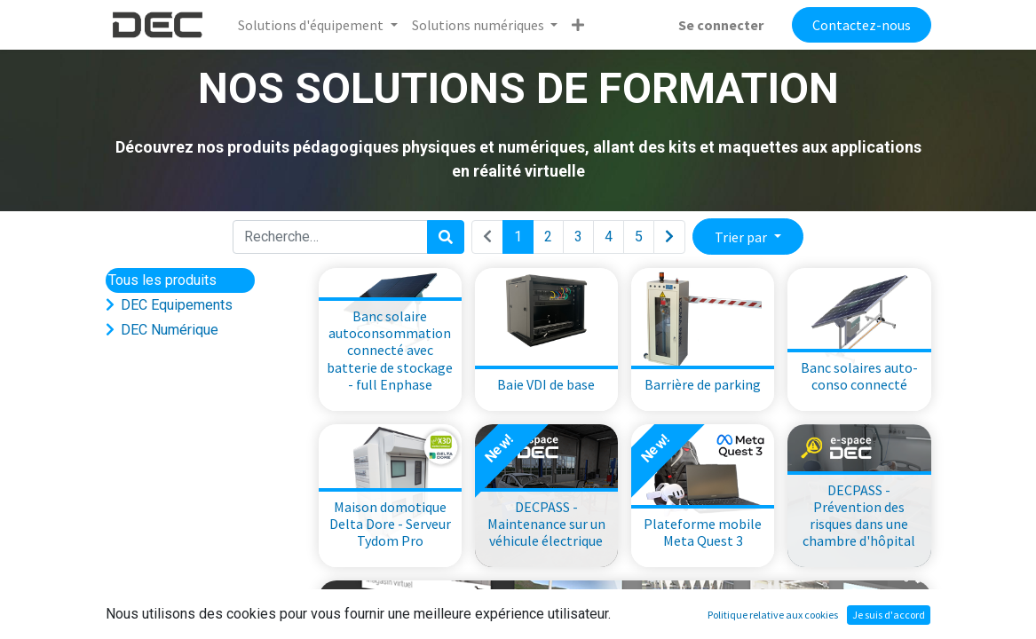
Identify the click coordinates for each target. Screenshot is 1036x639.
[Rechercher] (445, 237)
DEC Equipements (177, 304)
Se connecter (720, 25)
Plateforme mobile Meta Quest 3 (703, 532)
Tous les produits (162, 280)
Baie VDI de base (546, 384)
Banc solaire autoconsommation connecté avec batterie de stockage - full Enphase (390, 350)
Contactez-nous (861, 25)
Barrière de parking (703, 384)
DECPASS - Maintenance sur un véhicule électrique (546, 523)
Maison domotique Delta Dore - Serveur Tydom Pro (390, 523)
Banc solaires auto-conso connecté (859, 376)
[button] (578, 25)
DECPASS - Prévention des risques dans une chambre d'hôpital (859, 515)
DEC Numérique (169, 329)
